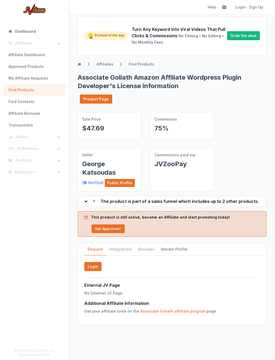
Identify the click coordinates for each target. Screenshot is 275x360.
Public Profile (119, 183)
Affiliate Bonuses (24, 113)
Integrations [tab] (120, 249)
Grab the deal (243, 35)
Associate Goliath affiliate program (173, 311)
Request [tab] (95, 249)
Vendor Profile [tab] (174, 249)
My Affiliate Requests (28, 78)
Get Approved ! (108, 228)
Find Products (21, 90)
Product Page (96, 99)
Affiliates (105, 64)
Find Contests (21, 101)
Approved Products (26, 66)
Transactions (21, 125)
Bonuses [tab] (146, 249)
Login (240, 7)
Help (212, 7)
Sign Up (256, 7)
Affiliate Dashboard (27, 54)
